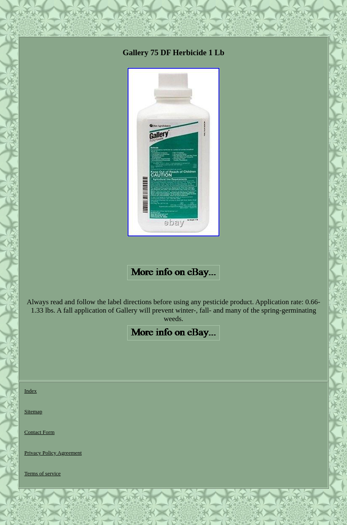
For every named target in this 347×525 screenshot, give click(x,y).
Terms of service (42, 473)
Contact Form (39, 432)
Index (30, 391)
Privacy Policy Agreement (53, 453)
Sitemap (33, 411)
